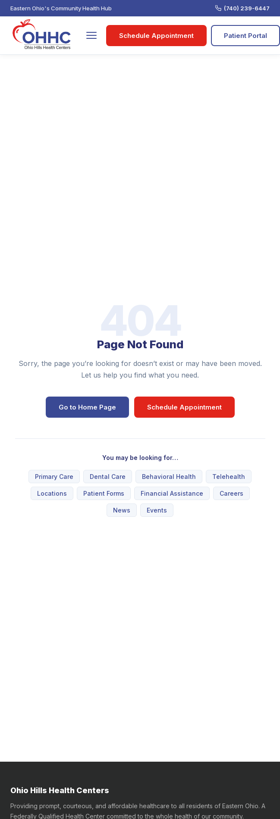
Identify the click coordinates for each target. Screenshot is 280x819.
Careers (231, 493)
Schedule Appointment (156, 35)
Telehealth (228, 476)
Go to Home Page (87, 407)
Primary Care (54, 476)
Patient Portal (245, 35)
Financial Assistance (172, 493)
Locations (52, 493)
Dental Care (108, 476)
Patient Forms (103, 493)
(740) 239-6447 (242, 8)
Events (157, 510)
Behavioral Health (169, 476)
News (121, 510)
